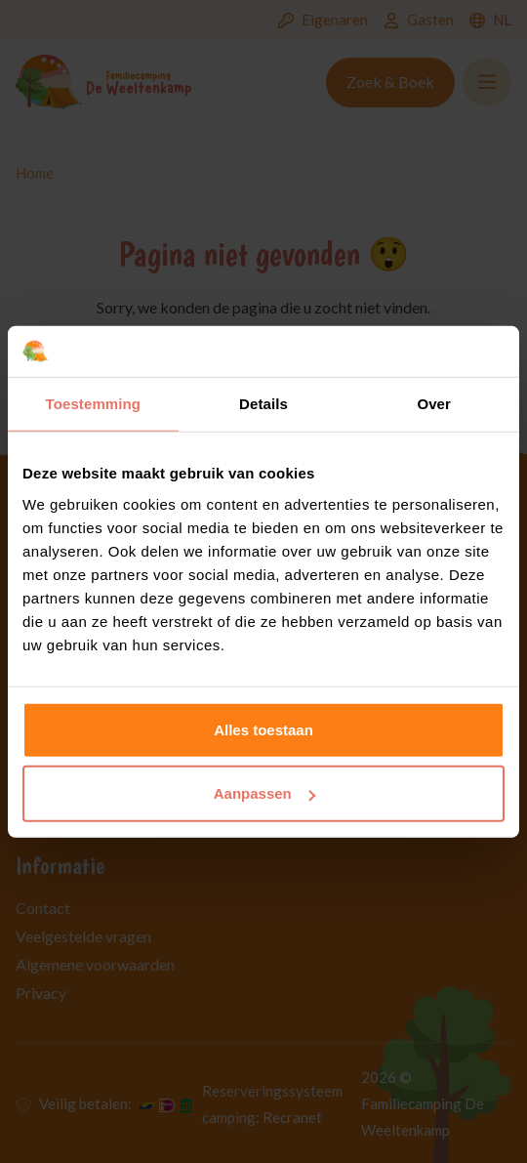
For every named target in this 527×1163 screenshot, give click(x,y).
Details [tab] (263, 403)
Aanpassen (264, 793)
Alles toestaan (263, 729)
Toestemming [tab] (94, 403)
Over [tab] (434, 403)
